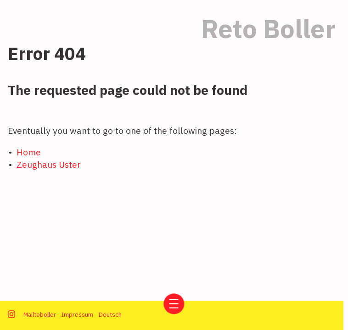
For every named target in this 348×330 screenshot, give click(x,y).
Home (29, 152)
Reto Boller (268, 28)
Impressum (77, 314)
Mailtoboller (39, 314)
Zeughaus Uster (49, 164)
